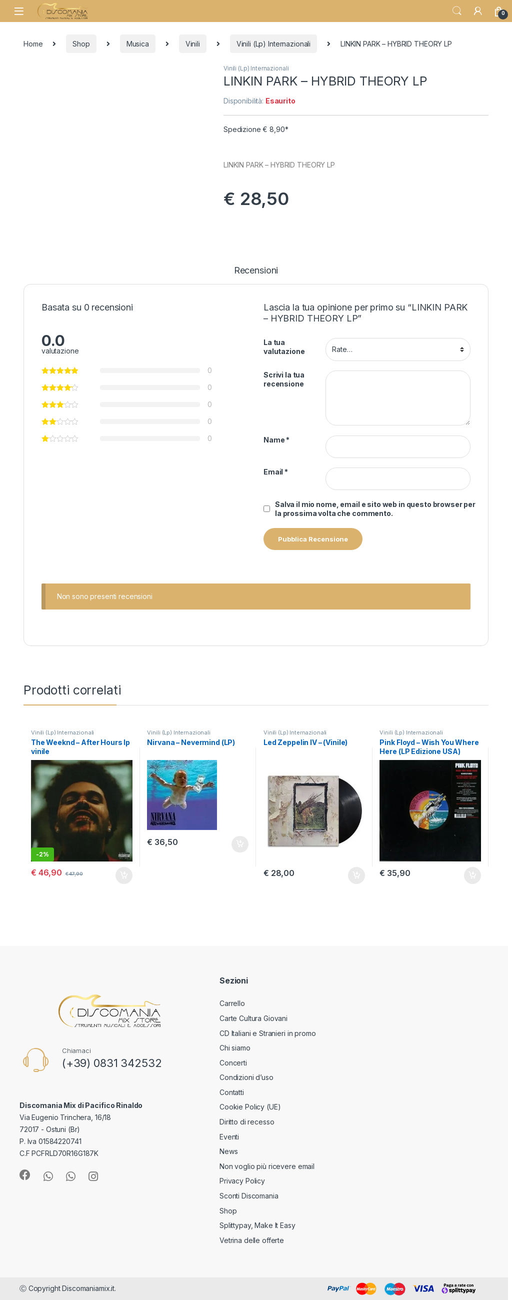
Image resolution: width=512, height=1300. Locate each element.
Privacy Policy (242, 1180)
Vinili (193, 44)
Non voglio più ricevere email (267, 1166)
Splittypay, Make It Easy (258, 1225)
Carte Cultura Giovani (254, 1018)
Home (33, 44)
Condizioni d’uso (247, 1077)
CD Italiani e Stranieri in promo (268, 1033)
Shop (81, 44)
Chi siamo (235, 1048)
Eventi (229, 1136)
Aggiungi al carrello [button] (124, 875)
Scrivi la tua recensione (284, 379)
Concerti (233, 1062)
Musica (137, 44)
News (229, 1151)
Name (277, 440)
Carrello (232, 1003)
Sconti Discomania (249, 1196)
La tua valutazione (284, 347)
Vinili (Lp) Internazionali (273, 44)
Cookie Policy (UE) (250, 1106)
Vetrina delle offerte (252, 1240)
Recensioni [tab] (256, 271)
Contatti (232, 1092)
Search (457, 11)
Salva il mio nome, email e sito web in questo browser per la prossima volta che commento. (375, 509)
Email (276, 472)
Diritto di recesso (247, 1122)
